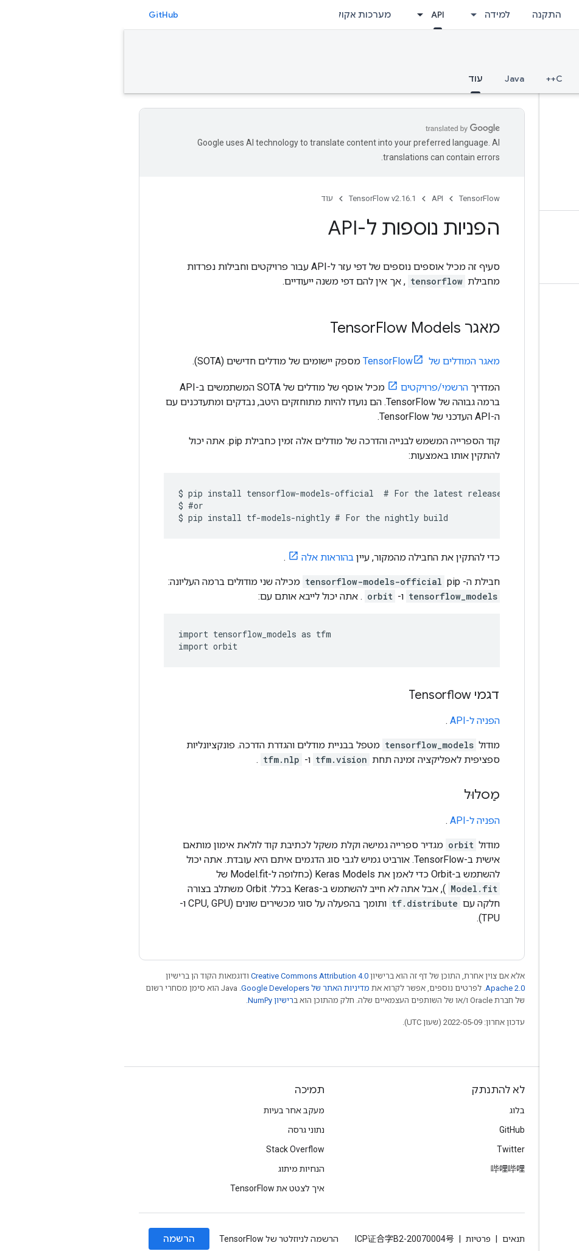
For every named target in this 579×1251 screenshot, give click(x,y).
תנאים (389, 1239)
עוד (203, 198)
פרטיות (354, 1239)
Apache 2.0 (381, 988)
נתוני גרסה (182, 1130)
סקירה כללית (537, 78)
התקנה (422, 14)
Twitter (387, 1149)
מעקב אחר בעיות (169, 1110)
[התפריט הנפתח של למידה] (345, 14)
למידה (373, 14)
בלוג (393, 1110)
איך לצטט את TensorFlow (153, 1188)
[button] (499, 108)
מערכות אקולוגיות (230, 14)
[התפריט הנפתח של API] (292, 14)
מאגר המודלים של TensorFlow (307, 361)
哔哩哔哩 (384, 1169)
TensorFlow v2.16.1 (513, 52)
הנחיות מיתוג (177, 1169)
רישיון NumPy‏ (146, 1000)
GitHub (39, 14)
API (313, 198)
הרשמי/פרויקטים (310, 387)
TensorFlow (355, 198)
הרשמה (55, 1238)
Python (474, 78)
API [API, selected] (313, 14)
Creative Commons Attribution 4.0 (185, 975)
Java (390, 78)
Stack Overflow (171, 1149)
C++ (430, 78)
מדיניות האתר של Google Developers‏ (181, 988)
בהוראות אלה (203, 557)
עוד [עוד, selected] (351, 78)
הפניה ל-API (351, 720)
